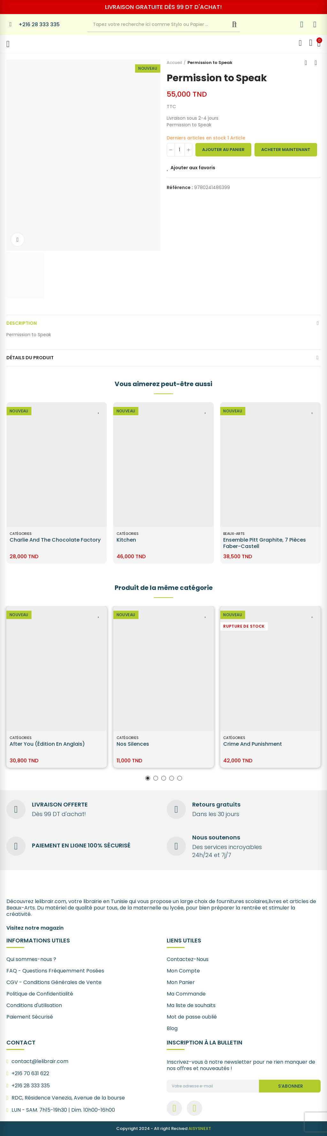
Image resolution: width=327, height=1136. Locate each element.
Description (21, 323)
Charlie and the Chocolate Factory (162, 540)
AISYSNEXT (199, 1128)
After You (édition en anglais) (47, 744)
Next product (316, 63)
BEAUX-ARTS (20, 533)
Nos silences (133, 744)
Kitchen (233, 540)
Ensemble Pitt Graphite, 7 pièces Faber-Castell (51, 543)
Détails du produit (30, 357)
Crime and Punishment (252, 744)
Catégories (128, 533)
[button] (147, 778)
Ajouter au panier (223, 150)
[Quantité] (179, 149)
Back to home (308, 63)
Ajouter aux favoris (193, 167)
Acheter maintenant (285, 150)
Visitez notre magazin (35, 928)
